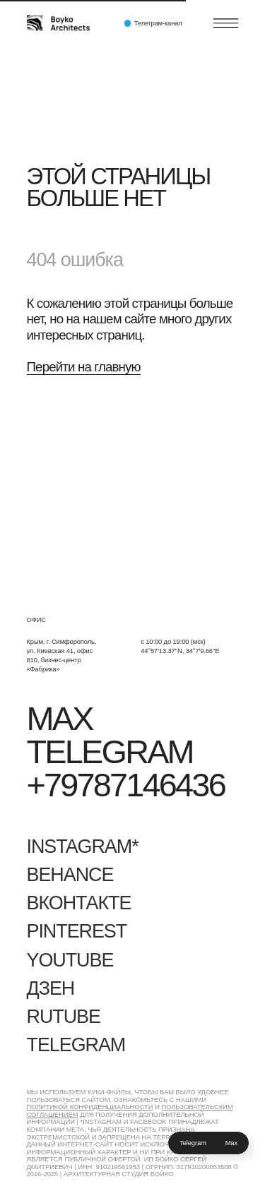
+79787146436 (126, 785)
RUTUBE (63, 1016)
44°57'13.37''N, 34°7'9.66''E (180, 650)
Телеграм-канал (158, 23)
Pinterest (77, 931)
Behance (70, 874)
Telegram (192, 1143)
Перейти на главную (84, 366)
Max (231, 1143)
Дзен (51, 988)
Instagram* (83, 846)
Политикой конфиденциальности (90, 1107)
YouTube (70, 960)
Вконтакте (79, 903)
